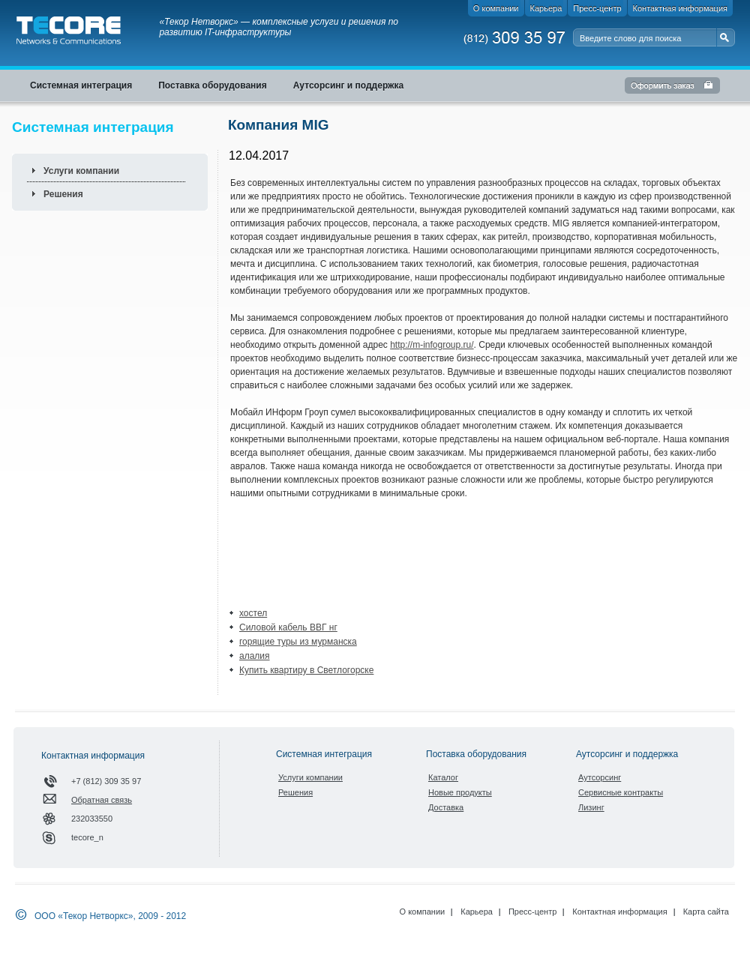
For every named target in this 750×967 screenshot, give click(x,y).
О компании (423, 911)
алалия (254, 656)
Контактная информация (619, 911)
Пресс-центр (532, 911)
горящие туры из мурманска (298, 641)
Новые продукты (460, 792)
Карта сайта (706, 911)
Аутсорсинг (599, 777)
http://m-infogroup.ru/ (431, 345)
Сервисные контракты (620, 792)
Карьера (476, 911)
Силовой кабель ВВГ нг (288, 627)
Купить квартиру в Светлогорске (306, 670)
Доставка (446, 807)
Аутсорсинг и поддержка (627, 754)
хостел (253, 613)
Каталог (443, 777)
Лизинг (591, 807)
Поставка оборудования (476, 754)
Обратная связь (101, 799)
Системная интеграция (324, 754)
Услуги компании (81, 171)
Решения (63, 194)
